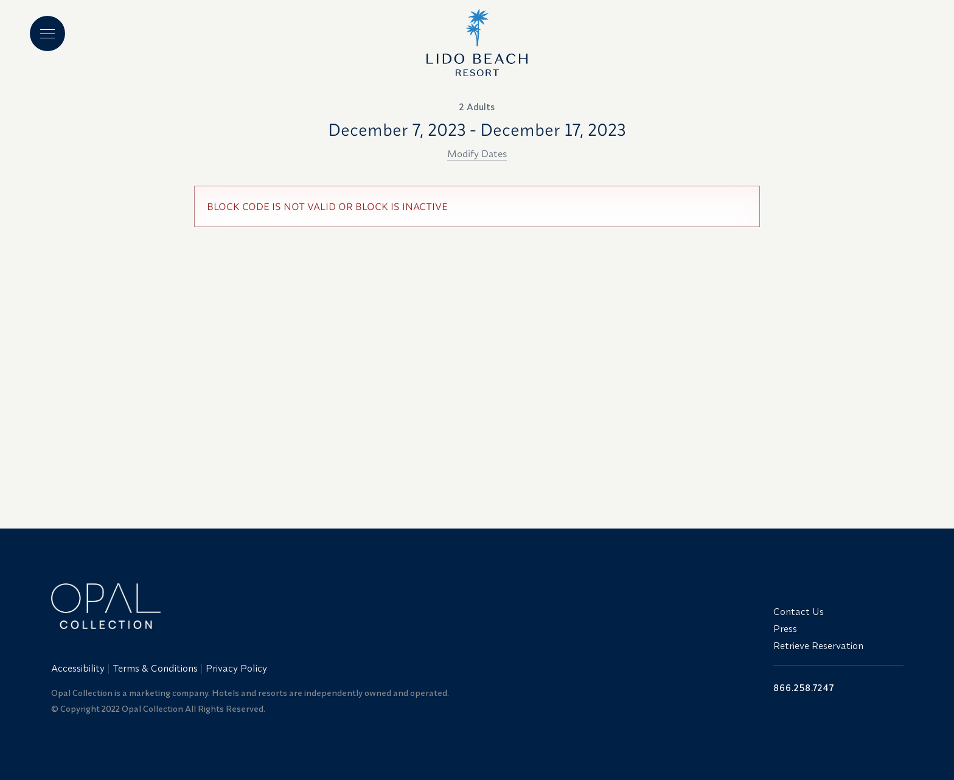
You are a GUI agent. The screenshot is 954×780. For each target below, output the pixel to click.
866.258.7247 (803, 688)
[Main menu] (47, 33)
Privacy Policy (236, 668)
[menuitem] (79, 668)
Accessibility (78, 668)
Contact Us (798, 611)
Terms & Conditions (155, 668)
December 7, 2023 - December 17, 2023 (477, 129)
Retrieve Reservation (818, 645)
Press (785, 628)
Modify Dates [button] (477, 153)
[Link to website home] (405, 606)
